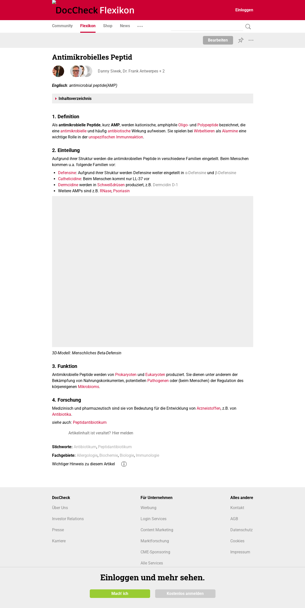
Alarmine (230, 131)
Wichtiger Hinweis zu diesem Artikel (83, 464)
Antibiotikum (85, 446)
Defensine (67, 172)
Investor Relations (68, 518)
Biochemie (108, 455)
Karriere (59, 541)
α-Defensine (195, 172)
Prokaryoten (126, 374)
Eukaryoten (155, 374)
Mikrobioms (88, 386)
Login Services (153, 518)
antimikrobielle (73, 131)
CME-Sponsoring (155, 552)
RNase (105, 190)
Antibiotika (61, 414)
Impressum (240, 552)
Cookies (237, 541)
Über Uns (60, 507)
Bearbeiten (218, 40)
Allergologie (87, 455)
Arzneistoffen (209, 408)
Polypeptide (207, 125)
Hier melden (122, 433)
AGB (234, 518)
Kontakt (237, 507)
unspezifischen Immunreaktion (116, 137)
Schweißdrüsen (111, 184)
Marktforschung (155, 541)
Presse (58, 529)
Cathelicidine (69, 178)
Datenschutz (241, 529)
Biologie (127, 455)
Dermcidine (68, 184)
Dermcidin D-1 (165, 184)
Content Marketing (157, 529)
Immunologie (147, 455)
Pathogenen (158, 380)
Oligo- (183, 125)
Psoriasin (121, 190)
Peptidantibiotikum (90, 422)
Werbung (148, 507)
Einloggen (244, 10)
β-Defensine (225, 172)
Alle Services (152, 563)
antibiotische (119, 131)
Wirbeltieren (204, 131)
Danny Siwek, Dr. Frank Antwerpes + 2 (130, 71)
